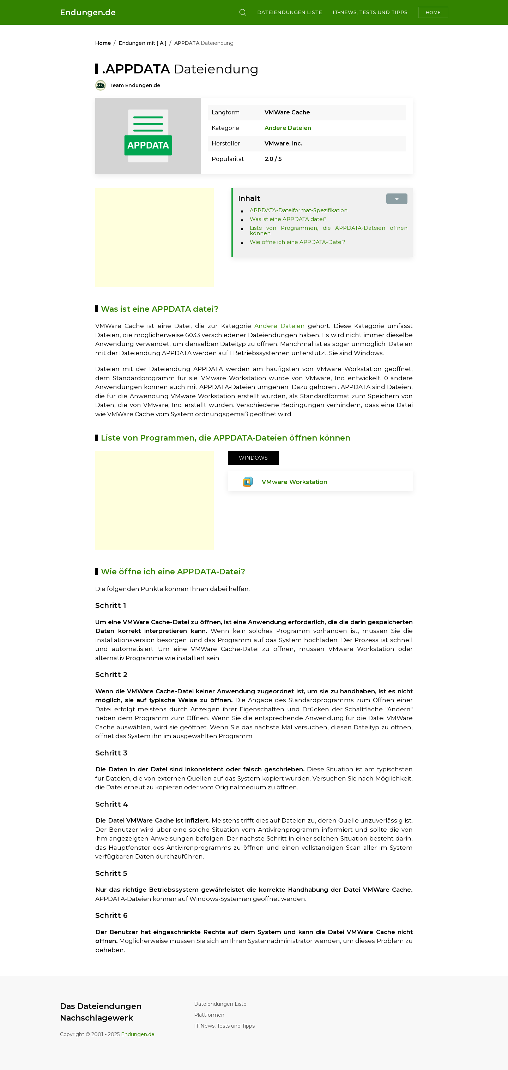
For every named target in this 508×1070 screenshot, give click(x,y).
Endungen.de (88, 12)
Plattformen (209, 1015)
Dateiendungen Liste (289, 12)
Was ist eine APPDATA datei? (288, 219)
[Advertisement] (154, 237)
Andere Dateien (288, 128)
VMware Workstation (294, 481)
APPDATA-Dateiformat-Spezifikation (298, 210)
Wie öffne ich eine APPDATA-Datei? (297, 242)
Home (433, 12)
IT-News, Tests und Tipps (370, 12)
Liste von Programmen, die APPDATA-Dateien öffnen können (329, 231)
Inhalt (249, 198)
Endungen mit (143, 43)
